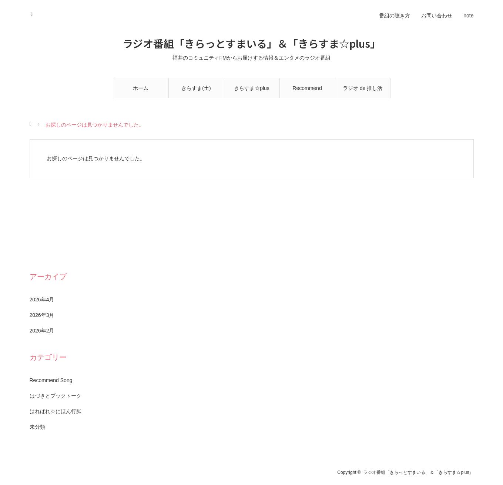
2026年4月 (42, 299)
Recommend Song (307, 91)
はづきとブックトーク (55, 396)
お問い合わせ (436, 16)
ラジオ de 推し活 (362, 88)
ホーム (140, 88)
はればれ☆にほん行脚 (55, 411)
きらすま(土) (196, 88)
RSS (34, 13)
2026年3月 (42, 315)
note (468, 16)
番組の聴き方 (394, 16)
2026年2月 (42, 331)
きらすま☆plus (251, 88)
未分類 (37, 427)
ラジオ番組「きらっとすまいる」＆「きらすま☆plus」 (251, 43)
